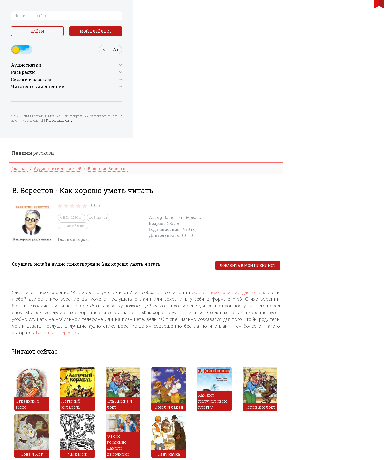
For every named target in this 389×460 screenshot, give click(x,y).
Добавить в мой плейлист (345, 127)
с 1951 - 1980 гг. (169, 80)
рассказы (130, 15)
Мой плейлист (65, 32)
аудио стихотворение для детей (325, 155)
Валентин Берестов (154, 195)
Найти (26, 32)
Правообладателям (46, 126)
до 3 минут (196, 80)
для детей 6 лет (170, 88)
